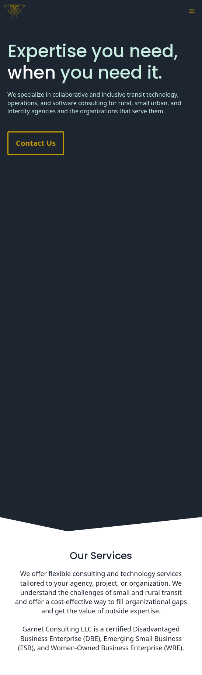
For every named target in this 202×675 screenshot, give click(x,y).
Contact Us (36, 143)
